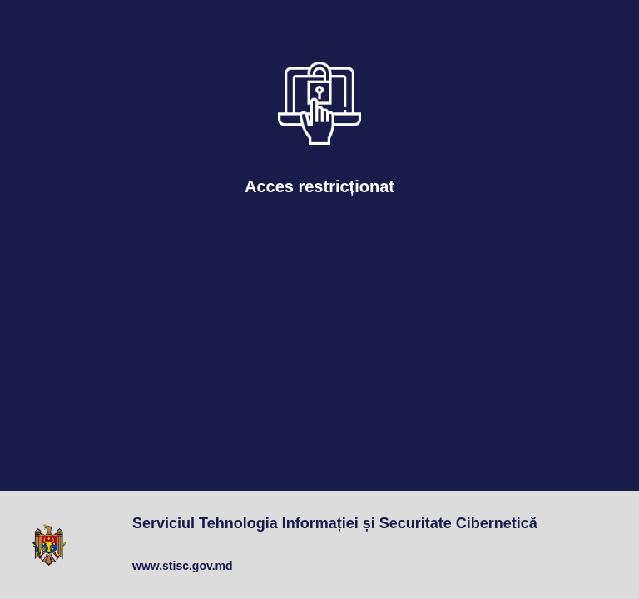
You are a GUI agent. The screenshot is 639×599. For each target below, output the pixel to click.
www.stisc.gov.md (182, 565)
